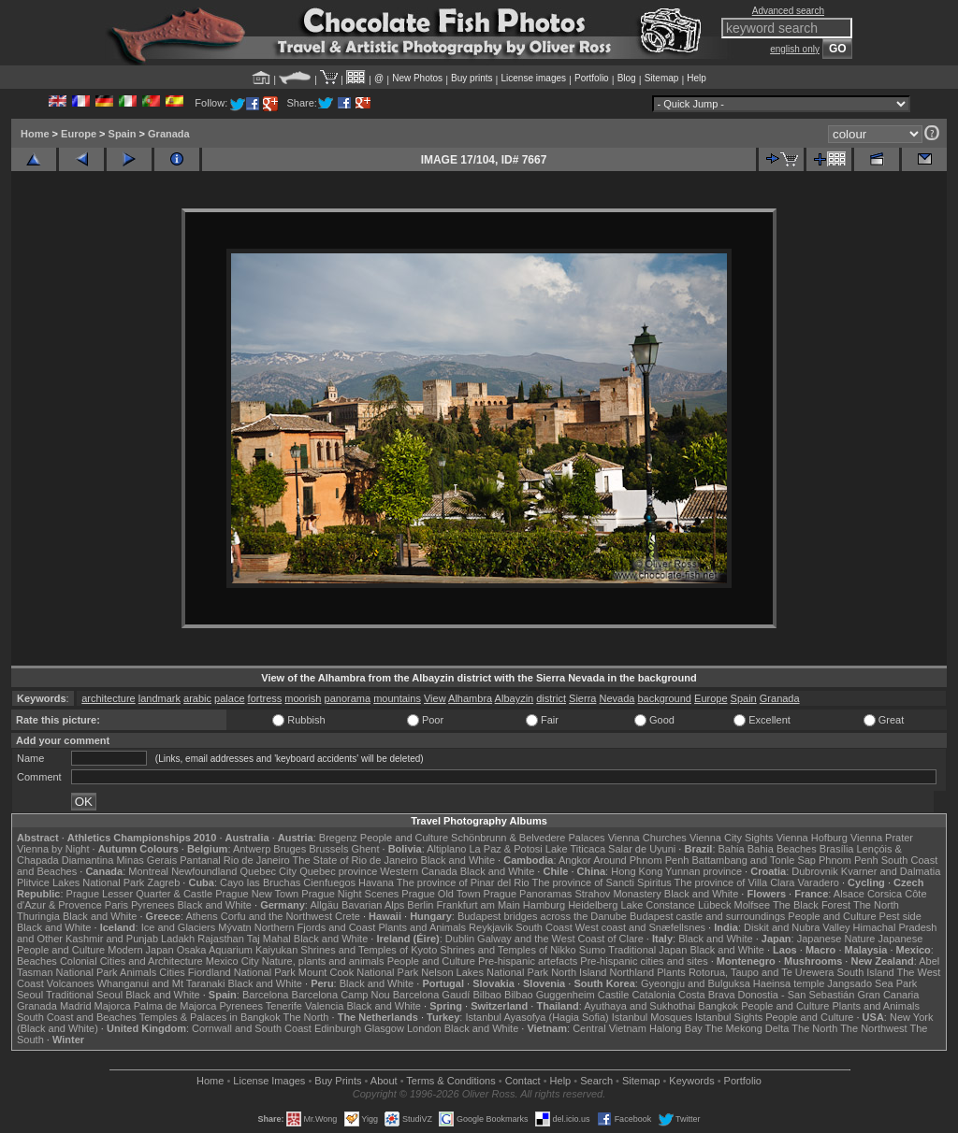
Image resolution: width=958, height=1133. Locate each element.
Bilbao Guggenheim (549, 994)
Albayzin (514, 698)
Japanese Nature (836, 938)
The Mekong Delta (747, 1028)
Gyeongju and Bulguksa (695, 983)
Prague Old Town (440, 893)
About (384, 1080)
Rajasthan (220, 938)
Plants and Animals (422, 927)
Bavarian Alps (372, 905)
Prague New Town (256, 893)
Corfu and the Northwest (276, 916)
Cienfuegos (329, 882)
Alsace (849, 893)
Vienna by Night (53, 848)
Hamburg (544, 905)
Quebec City (269, 871)
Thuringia (38, 916)
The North (876, 905)
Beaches (37, 961)
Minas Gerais (146, 860)
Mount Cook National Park (358, 972)
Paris (116, 905)
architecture (108, 698)
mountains (397, 698)
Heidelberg (592, 905)
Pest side (900, 916)
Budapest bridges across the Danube (542, 916)
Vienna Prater (881, 837)
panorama (348, 698)
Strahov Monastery (617, 893)
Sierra (582, 698)
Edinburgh (337, 1028)
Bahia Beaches (782, 848)
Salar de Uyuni (641, 848)
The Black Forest (811, 905)
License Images (269, 1080)
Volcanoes (70, 983)
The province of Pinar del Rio (463, 882)
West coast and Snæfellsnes (640, 927)
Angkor (575, 860)
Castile (614, 994)
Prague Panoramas (528, 893)
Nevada (617, 698)
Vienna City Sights (731, 837)
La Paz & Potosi (506, 848)
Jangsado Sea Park (872, 983)
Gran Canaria (888, 994)
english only (795, 49)
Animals (138, 972)
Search (596, 1080)
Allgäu (324, 905)
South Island (865, 972)
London (424, 1028)
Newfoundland (204, 871)
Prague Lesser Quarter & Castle (139, 893)
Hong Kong (636, 871)
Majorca (112, 1005)
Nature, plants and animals (323, 961)
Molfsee (752, 905)
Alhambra (470, 698)
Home (35, 133)
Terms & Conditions (450, 1080)
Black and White (458, 860)
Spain (123, 133)
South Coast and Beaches (77, 1017)
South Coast (544, 927)
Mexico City (232, 961)
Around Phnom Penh (641, 860)
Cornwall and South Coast (252, 1028)
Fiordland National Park (242, 972)
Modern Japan (140, 949)
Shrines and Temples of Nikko (507, 949)
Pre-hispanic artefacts (527, 961)
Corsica (884, 893)
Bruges (289, 848)
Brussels (328, 848)
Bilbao (486, 994)
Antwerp (251, 848)
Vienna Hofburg (812, 837)
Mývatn (234, 927)
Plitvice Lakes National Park (80, 882)
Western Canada (418, 871)
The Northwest (873, 1028)
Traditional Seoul (84, 994)
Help (696, 78)
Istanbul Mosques (652, 1017)
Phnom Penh (848, 860)
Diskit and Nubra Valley (797, 927)
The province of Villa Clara (735, 882)
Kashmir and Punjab (111, 938)
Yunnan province (703, 871)
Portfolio (591, 78)
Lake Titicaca (575, 848)
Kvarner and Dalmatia (890, 871)
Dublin (459, 938)
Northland (632, 972)
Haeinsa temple (788, 983)
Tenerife (284, 1005)
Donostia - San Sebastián (796, 994)
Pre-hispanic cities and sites (643, 961)
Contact (523, 1080)
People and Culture (404, 837)
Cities (172, 972)
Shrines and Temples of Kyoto (368, 949)
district (551, 698)
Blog (626, 78)
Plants (671, 972)
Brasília (837, 848)
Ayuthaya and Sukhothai (639, 1005)
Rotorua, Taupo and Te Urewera (762, 972)
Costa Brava (706, 994)
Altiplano (446, 848)
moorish (302, 698)
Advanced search (788, 11)
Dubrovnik (814, 871)
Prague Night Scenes (350, 893)
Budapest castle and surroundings (707, 916)
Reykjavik (491, 927)
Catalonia (653, 994)
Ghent (366, 848)
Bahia (731, 848)
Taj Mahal (269, 938)
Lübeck (714, 905)
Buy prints (471, 78)
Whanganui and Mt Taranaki (161, 983)
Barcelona (265, 994)
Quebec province (338, 871)
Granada (169, 133)
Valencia (324, 1005)
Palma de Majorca (175, 1005)
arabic (197, 698)
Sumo (592, 949)
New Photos (417, 78)
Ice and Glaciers (178, 927)
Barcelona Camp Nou (341, 994)
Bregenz (338, 837)
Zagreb (163, 882)
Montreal (148, 871)
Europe (78, 133)
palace (229, 698)
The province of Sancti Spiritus (602, 882)
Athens (201, 916)
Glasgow (384, 1028)
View (435, 698)
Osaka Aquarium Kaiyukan (237, 949)
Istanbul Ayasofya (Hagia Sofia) (536, 1017)
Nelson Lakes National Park (484, 972)
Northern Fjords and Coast (315, 927)
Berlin (420, 905)
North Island (578, 972)
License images (533, 78)
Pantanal (200, 860)
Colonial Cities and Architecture (131, 961)
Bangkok (718, 1005)
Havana (376, 882)
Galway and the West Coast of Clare (560, 938)
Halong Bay (676, 1028)
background (664, 698)
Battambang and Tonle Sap (753, 860)
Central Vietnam (609, 1028)
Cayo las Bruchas (260, 882)
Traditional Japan (647, 949)
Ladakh (178, 938)
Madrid (76, 1005)
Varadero (817, 882)
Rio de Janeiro (257, 860)
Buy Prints (337, 1080)
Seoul (30, 994)
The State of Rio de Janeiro (355, 860)
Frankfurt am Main (478, 905)
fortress (265, 698)
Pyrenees (152, 905)
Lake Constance (657, 905)
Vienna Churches (647, 837)
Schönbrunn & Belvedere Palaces (528, 837)
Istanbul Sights (728, 1017)
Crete (347, 916)
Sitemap (662, 78)
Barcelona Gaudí (432, 994)
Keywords (691, 1080)
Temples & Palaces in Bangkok (210, 1017)
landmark (159, 698)
